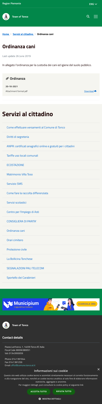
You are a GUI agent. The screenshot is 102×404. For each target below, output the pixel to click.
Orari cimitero (15, 240)
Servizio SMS (15, 184)
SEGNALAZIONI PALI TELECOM (25, 268)
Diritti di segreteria (18, 137)
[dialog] (51, 385)
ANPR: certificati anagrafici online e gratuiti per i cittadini (41, 146)
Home (6, 34)
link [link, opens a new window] (81, 385)
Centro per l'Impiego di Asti (23, 212)
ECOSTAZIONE (15, 165)
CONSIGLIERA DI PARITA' (21, 221)
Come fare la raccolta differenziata (27, 193)
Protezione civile (17, 249)
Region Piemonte (11, 3)
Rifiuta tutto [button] (63, 391)
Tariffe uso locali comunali (22, 155)
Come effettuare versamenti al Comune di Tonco (36, 127)
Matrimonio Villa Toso (20, 174)
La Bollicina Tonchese (19, 259)
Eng (93, 4)
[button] (51, 398)
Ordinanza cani (16, 230)
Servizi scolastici (16, 202)
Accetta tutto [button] (39, 391)
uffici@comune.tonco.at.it (23, 365)
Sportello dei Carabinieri (21, 277)
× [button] (98, 369)
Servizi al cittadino (23, 34)
